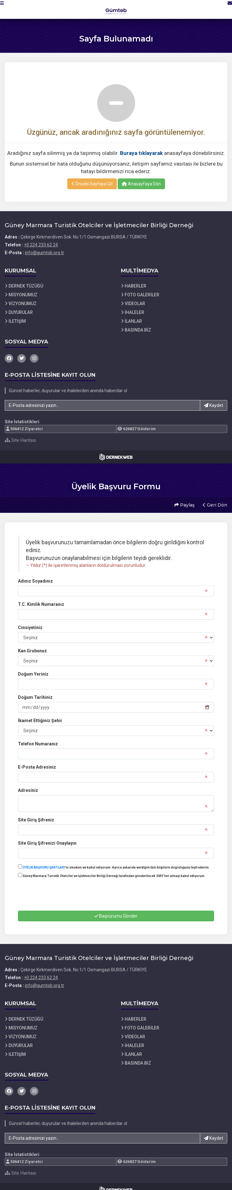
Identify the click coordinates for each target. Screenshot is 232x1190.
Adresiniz (28, 784)
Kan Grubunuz (32, 644)
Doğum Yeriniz (33, 667)
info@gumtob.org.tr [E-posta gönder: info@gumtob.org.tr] (44, 252)
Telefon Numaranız (38, 737)
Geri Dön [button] (213, 502)
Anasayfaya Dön (141, 183)
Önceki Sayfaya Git (92, 183)
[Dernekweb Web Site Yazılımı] (116, 456)
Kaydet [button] (213, 405)
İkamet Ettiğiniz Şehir (40, 714)
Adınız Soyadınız (35, 574)
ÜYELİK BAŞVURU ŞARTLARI (44, 861)
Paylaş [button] (183, 502)
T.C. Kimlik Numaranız (41, 597)
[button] (8, 9)
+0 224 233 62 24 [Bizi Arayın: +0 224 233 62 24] (41, 244)
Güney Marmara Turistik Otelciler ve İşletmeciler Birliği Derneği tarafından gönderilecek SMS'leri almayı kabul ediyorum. (111, 869)
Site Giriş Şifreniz (36, 813)
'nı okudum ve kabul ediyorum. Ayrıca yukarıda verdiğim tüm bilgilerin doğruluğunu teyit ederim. (114, 860)
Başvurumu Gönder (116, 909)
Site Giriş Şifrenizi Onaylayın (47, 836)
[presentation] (66, 893)
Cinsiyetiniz (30, 621)
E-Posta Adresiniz (37, 760)
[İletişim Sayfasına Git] (223, 9)
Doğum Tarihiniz (35, 691)
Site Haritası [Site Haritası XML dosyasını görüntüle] (20, 440)
